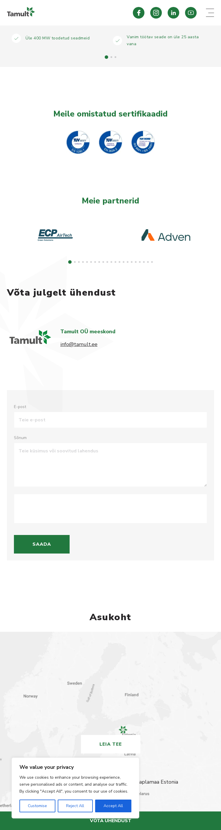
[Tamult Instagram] (156, 13)
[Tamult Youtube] (191, 13)
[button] (106, 57)
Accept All (113, 806)
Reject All (75, 806)
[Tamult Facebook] (138, 13)
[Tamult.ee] (60, 13)
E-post (20, 406)
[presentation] (63, 508)
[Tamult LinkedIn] (173, 13)
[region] (75, 788)
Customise (37, 806)
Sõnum (20, 438)
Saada (41, 544)
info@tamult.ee (78, 344)
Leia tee (110, 744)
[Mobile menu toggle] (210, 13)
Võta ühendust (110, 821)
